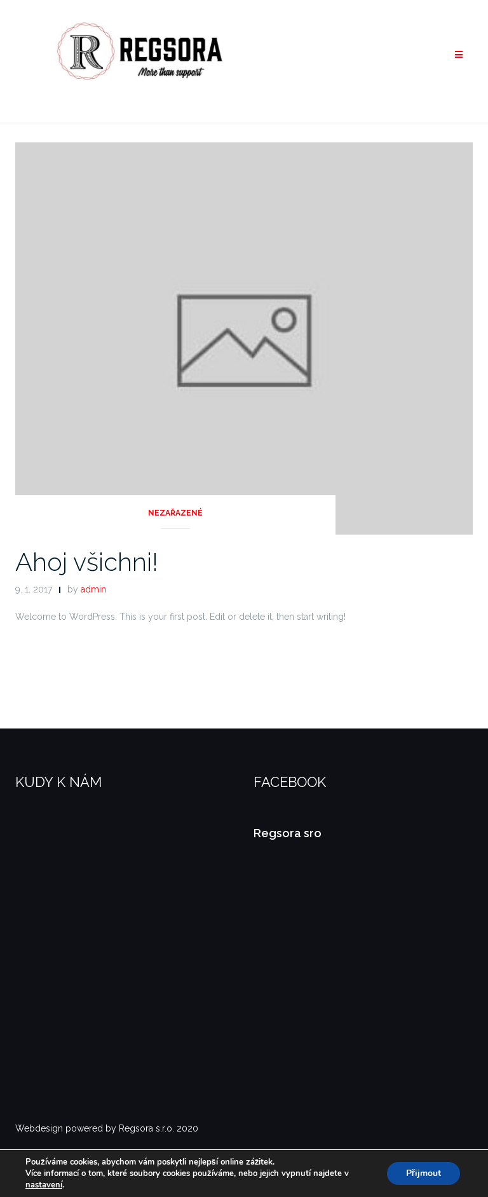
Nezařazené (175, 513)
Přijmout (423, 1173)
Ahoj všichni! (86, 562)
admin (93, 589)
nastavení (43, 1185)
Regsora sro (288, 833)
